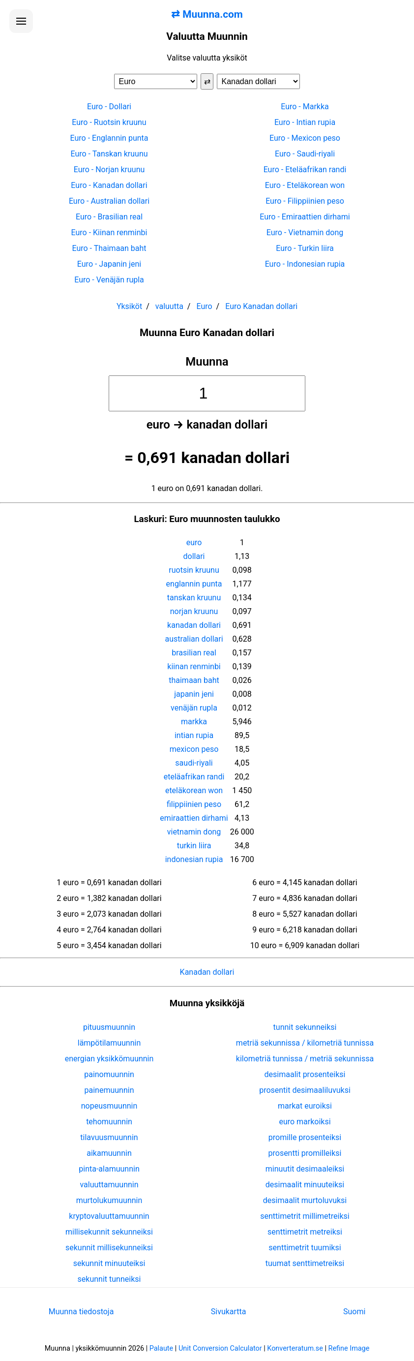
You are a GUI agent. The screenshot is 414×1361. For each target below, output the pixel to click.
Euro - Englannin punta (109, 138)
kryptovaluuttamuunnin (109, 1216)
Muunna (207, 362)
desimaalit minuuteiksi (305, 1184)
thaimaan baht (194, 680)
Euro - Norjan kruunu (109, 169)
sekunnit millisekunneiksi (109, 1247)
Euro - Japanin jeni (109, 264)
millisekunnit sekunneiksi (109, 1232)
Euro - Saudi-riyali (305, 153)
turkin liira (194, 845)
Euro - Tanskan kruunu (109, 153)
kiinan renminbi (193, 666)
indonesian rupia (194, 859)
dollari (194, 556)
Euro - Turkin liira (305, 248)
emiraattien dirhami (194, 818)
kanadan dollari (194, 625)
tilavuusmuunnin (109, 1137)
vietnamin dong (194, 831)
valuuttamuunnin (109, 1184)
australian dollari (194, 639)
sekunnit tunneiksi (109, 1279)
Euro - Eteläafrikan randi (305, 169)
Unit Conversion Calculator (220, 1348)
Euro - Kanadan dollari (109, 185)
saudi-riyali (193, 763)
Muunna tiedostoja (81, 1311)
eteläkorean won (194, 790)
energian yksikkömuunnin (109, 1058)
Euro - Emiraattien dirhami (305, 216)
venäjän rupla (194, 707)
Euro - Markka (305, 106)
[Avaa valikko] (21, 21)
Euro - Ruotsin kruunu (109, 122)
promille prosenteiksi (304, 1137)
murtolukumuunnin (109, 1200)
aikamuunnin (109, 1153)
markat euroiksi (305, 1106)
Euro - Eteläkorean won (305, 185)
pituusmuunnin (109, 1027)
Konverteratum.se (295, 1348)
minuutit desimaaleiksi (305, 1169)
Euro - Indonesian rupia (305, 264)
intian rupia (194, 735)
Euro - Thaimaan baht (109, 248)
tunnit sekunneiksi (305, 1027)
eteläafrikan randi (194, 776)
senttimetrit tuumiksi (304, 1247)
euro (194, 542)
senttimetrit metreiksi (304, 1232)
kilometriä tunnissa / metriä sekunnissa (305, 1058)
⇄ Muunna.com (207, 14)
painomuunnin (109, 1074)
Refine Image (349, 1348)
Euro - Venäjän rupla (109, 279)
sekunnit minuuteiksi (109, 1263)
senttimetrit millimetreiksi (304, 1216)
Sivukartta (228, 1311)
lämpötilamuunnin (109, 1043)
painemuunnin (109, 1090)
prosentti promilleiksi (305, 1153)
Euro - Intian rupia (304, 122)
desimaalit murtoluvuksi (305, 1200)
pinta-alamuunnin (109, 1169)
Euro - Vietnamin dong (305, 232)
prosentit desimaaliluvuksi (305, 1090)
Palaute (161, 1348)
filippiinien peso (194, 804)
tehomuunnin (109, 1121)
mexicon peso (194, 749)
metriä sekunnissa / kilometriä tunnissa (305, 1043)
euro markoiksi (304, 1121)
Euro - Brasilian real (109, 216)
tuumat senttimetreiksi (305, 1263)
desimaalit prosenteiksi (305, 1074)
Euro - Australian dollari (109, 201)
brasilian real (194, 652)
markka (194, 721)
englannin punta (194, 583)
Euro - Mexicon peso (304, 138)
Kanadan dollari (207, 972)
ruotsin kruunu (194, 570)
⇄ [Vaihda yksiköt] (207, 81)
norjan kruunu (194, 611)
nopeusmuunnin (109, 1106)
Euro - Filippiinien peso (305, 201)
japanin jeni (194, 694)
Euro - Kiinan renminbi (109, 232)
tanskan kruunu (194, 597)
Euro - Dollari (109, 106)
